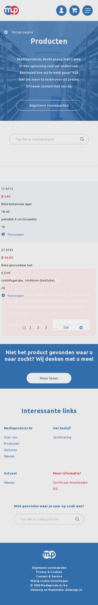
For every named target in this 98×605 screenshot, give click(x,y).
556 (66, 327)
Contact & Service (49, 576)
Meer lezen (49, 378)
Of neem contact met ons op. (49, 86)
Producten (11, 443)
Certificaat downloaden (70, 482)
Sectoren (10, 450)
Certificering (62, 437)
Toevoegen (15, 234)
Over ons (10, 437)
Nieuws (9, 456)
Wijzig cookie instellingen (49, 580)
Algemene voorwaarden (49, 105)
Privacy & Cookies (49, 571)
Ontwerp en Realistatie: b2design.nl (56, 589)
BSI (55, 489)
